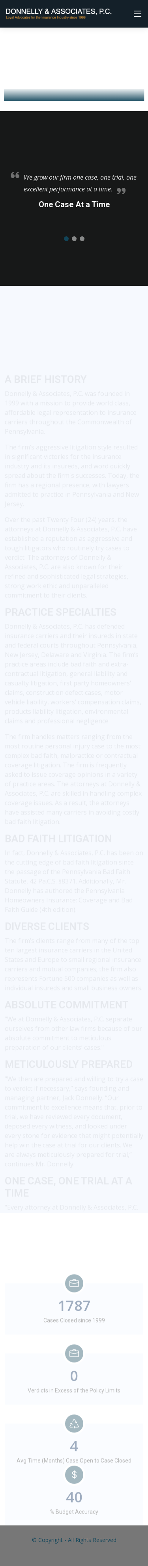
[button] (66, 244)
